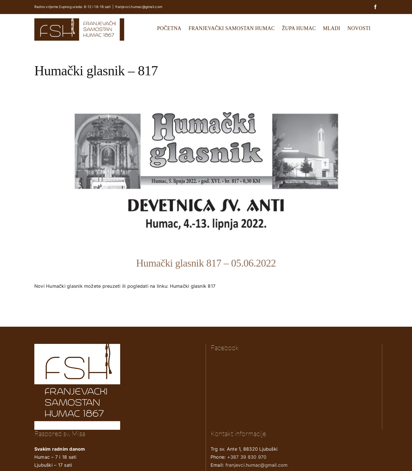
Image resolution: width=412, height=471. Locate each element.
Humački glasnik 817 (193, 286)
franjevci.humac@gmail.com (138, 7)
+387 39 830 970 (247, 457)
